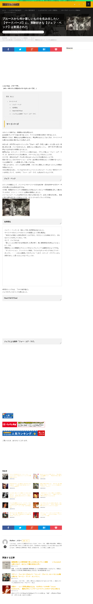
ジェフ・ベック (22, 34)
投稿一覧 (25, 543)
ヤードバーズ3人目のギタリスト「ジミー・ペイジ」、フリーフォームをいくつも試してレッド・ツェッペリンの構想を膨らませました (20, 478)
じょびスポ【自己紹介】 (16, 10)
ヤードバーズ (39, 34)
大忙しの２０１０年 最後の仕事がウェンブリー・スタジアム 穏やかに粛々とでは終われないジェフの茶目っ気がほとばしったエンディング (20, 517)
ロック (14, 34)
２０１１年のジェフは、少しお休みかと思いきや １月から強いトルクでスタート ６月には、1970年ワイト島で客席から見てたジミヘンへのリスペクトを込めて (51, 507)
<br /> (7, 400)
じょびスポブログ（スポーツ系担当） (51, 10)
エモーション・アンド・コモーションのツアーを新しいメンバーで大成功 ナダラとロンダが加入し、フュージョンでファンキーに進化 (50, 517)
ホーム (4, 10)
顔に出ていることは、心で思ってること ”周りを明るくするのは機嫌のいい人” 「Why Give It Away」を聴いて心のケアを (51, 478)
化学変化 (13, 110)
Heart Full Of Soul (15, 113)
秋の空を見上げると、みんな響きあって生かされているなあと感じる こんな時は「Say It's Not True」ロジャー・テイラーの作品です (20, 488)
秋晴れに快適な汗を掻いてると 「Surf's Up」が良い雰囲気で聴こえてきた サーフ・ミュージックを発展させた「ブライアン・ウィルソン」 (51, 488)
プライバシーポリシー (10, 13)
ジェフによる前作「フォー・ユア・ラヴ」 (23, 116)
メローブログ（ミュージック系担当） (75, 10)
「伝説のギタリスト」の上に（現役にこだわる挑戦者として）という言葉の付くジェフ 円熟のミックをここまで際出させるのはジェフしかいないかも (50, 497)
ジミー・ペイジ (31, 34)
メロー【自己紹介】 (31, 10)
